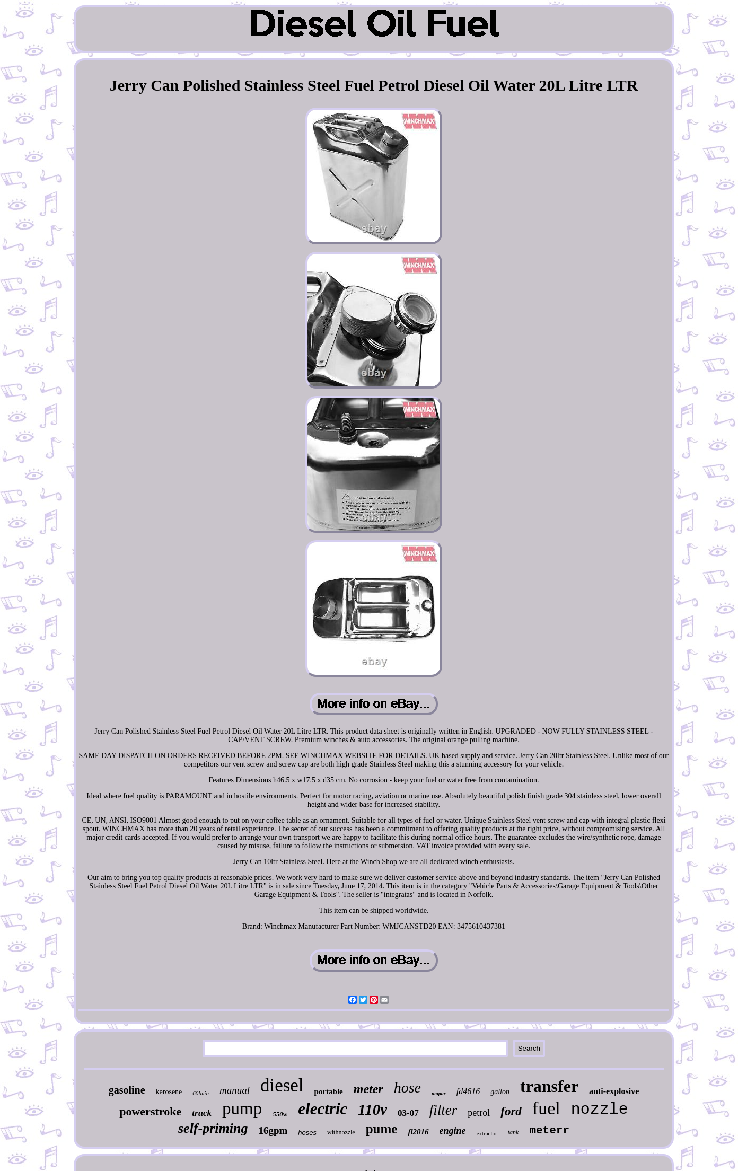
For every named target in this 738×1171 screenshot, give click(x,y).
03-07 (408, 1113)
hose (407, 1087)
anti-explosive (614, 1091)
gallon (499, 1092)
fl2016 (418, 1132)
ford (511, 1111)
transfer (549, 1086)
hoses (307, 1133)
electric (322, 1108)
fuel (546, 1108)
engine (453, 1130)
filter (443, 1110)
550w (280, 1114)
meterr (549, 1130)
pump (242, 1108)
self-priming (213, 1128)
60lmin (200, 1093)
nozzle (599, 1109)
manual (234, 1090)
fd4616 (468, 1091)
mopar (439, 1093)
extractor (487, 1133)
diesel (282, 1085)
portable (328, 1091)
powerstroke (150, 1111)
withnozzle (341, 1132)
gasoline (127, 1090)
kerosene (169, 1092)
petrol (479, 1112)
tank (513, 1132)
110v (372, 1109)
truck (202, 1113)
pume (382, 1129)
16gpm (272, 1130)
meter (368, 1089)
